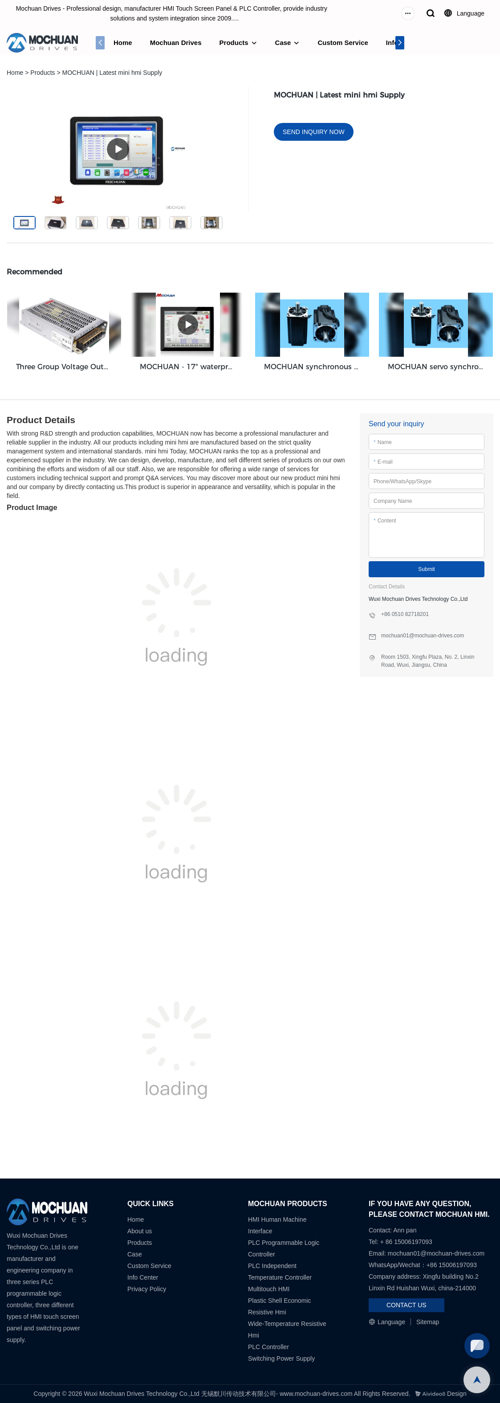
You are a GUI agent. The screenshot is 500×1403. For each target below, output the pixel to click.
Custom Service (342, 42)
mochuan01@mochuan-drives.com (436, 1253)
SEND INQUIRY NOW (314, 131)
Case (283, 42)
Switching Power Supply (281, 1358)
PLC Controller (268, 1346)
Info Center (142, 1277)
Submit (426, 569)
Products (234, 42)
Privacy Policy (146, 1289)
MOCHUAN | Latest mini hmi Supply (112, 72)
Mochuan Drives (176, 42)
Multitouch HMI (268, 1289)
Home (123, 42)
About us (139, 1231)
